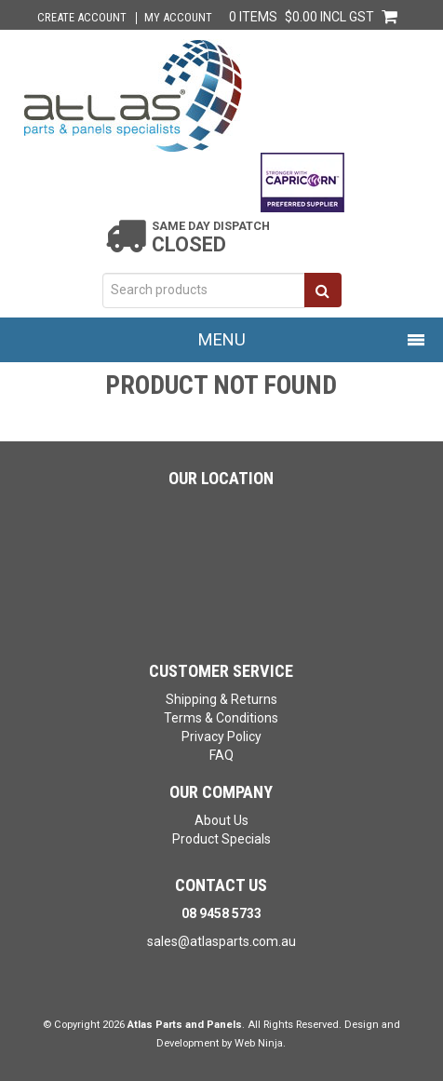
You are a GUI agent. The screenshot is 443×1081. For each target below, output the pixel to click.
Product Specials (221, 838)
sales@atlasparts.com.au (221, 941)
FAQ (221, 755)
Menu (222, 339)
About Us (221, 820)
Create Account (82, 18)
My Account (178, 18)
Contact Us (221, 885)
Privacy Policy (221, 736)
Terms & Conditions (221, 717)
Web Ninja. (260, 1043)
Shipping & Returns (221, 699)
